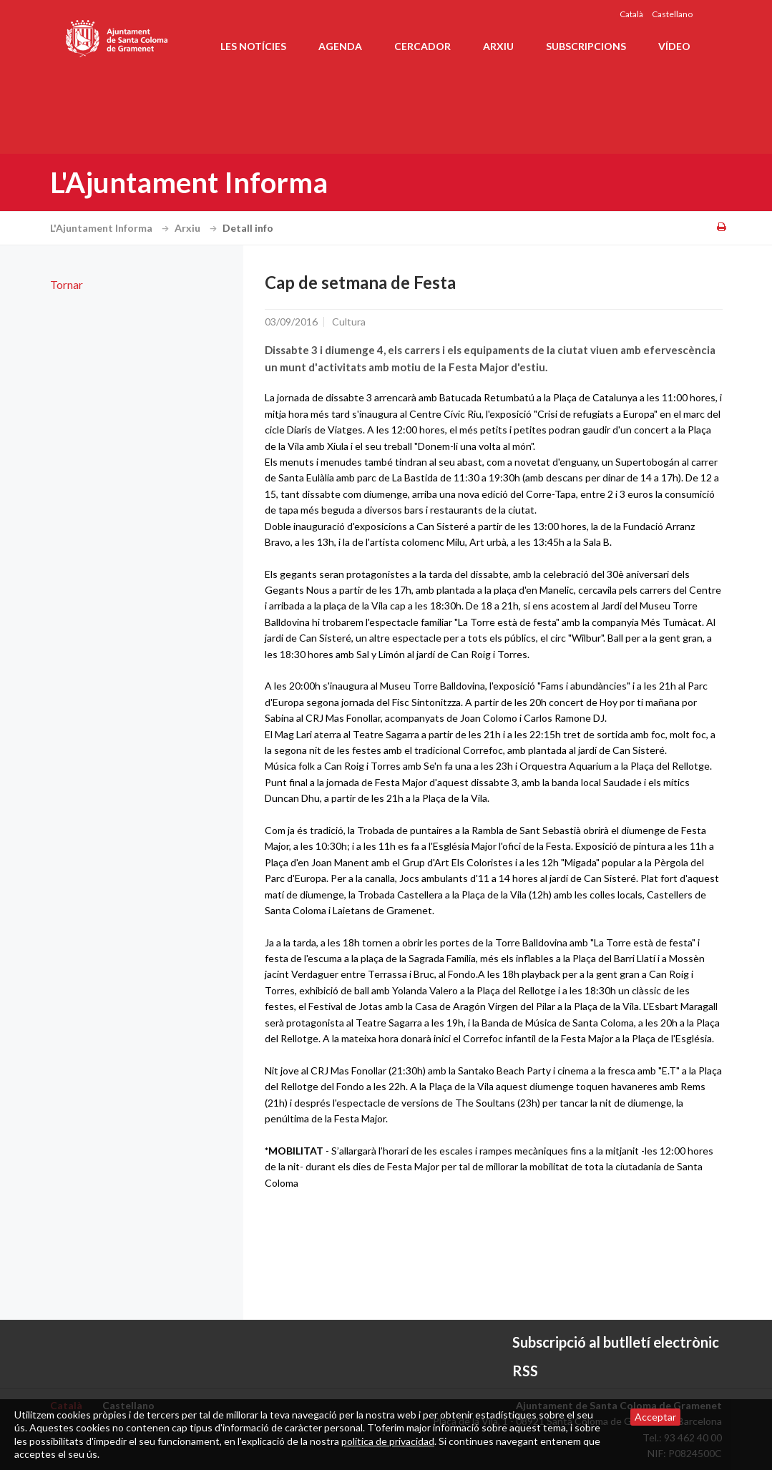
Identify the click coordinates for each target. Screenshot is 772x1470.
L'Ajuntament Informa (111, 228)
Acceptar (655, 1417)
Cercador (422, 46)
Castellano (672, 14)
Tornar (66, 284)
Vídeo (674, 46)
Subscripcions (586, 46)
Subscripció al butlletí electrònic (615, 1342)
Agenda (340, 46)
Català (631, 14)
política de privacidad (387, 1441)
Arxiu (498, 46)
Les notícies (253, 46)
